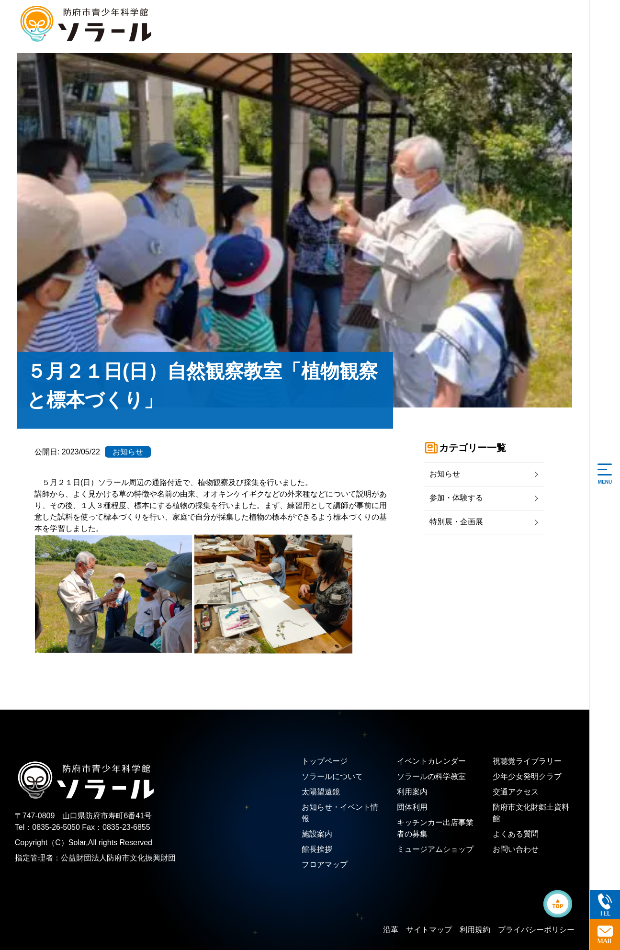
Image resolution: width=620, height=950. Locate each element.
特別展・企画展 (456, 522)
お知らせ (444, 474)
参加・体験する (456, 498)
